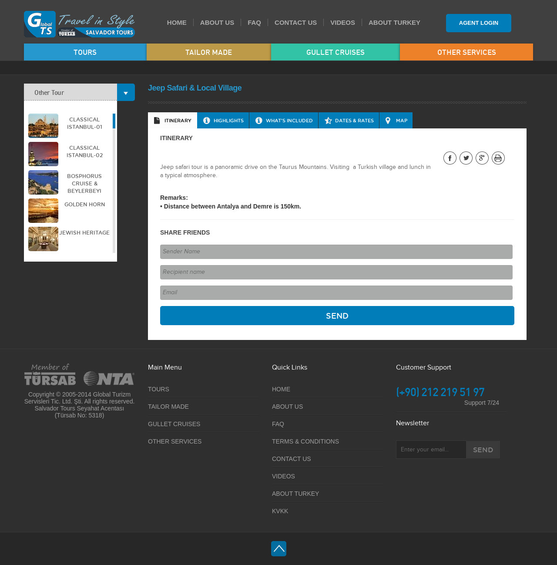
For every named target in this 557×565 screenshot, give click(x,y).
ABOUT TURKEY (394, 22)
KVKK (280, 511)
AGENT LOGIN (478, 23)
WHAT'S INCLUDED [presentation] (289, 120)
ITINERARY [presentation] (177, 120)
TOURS (85, 52)
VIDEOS (342, 22)
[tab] (172, 120)
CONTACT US (296, 22)
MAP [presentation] (401, 120)
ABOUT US (217, 22)
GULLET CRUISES (335, 52)
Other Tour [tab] (75, 92)
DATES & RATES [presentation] (354, 120)
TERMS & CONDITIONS (305, 441)
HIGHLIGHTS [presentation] (229, 120)
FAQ (254, 22)
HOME (177, 22)
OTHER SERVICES (466, 52)
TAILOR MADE (208, 52)
